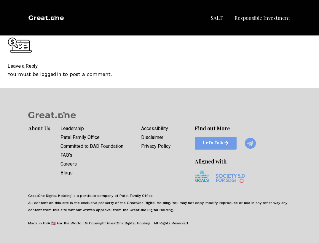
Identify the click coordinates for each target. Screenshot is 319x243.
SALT (217, 17)
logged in (50, 74)
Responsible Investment (262, 17)
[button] (214, 143)
